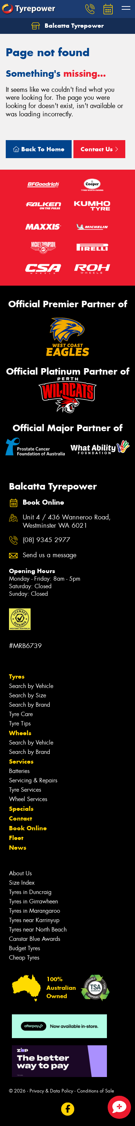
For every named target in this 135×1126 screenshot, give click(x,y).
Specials (21, 809)
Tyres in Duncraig (30, 892)
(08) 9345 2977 (46, 540)
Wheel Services (28, 799)
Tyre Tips (20, 723)
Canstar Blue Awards (34, 939)
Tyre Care (21, 714)
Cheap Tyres (24, 957)
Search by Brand (29, 705)
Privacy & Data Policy (51, 1091)
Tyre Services (25, 790)
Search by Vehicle (31, 686)
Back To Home (38, 149)
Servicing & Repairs (33, 780)
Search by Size (27, 695)
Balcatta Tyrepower (67, 26)
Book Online (28, 828)
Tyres (16, 676)
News (17, 848)
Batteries (19, 771)
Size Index (22, 882)
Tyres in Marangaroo (34, 911)
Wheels (20, 733)
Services (21, 761)
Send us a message (49, 555)
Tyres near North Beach (38, 929)
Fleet (16, 838)
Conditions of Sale (95, 1091)
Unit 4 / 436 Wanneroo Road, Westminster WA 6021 (67, 521)
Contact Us (99, 149)
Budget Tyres (24, 948)
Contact (20, 818)
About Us (20, 873)
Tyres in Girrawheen (33, 901)
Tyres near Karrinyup (34, 920)
